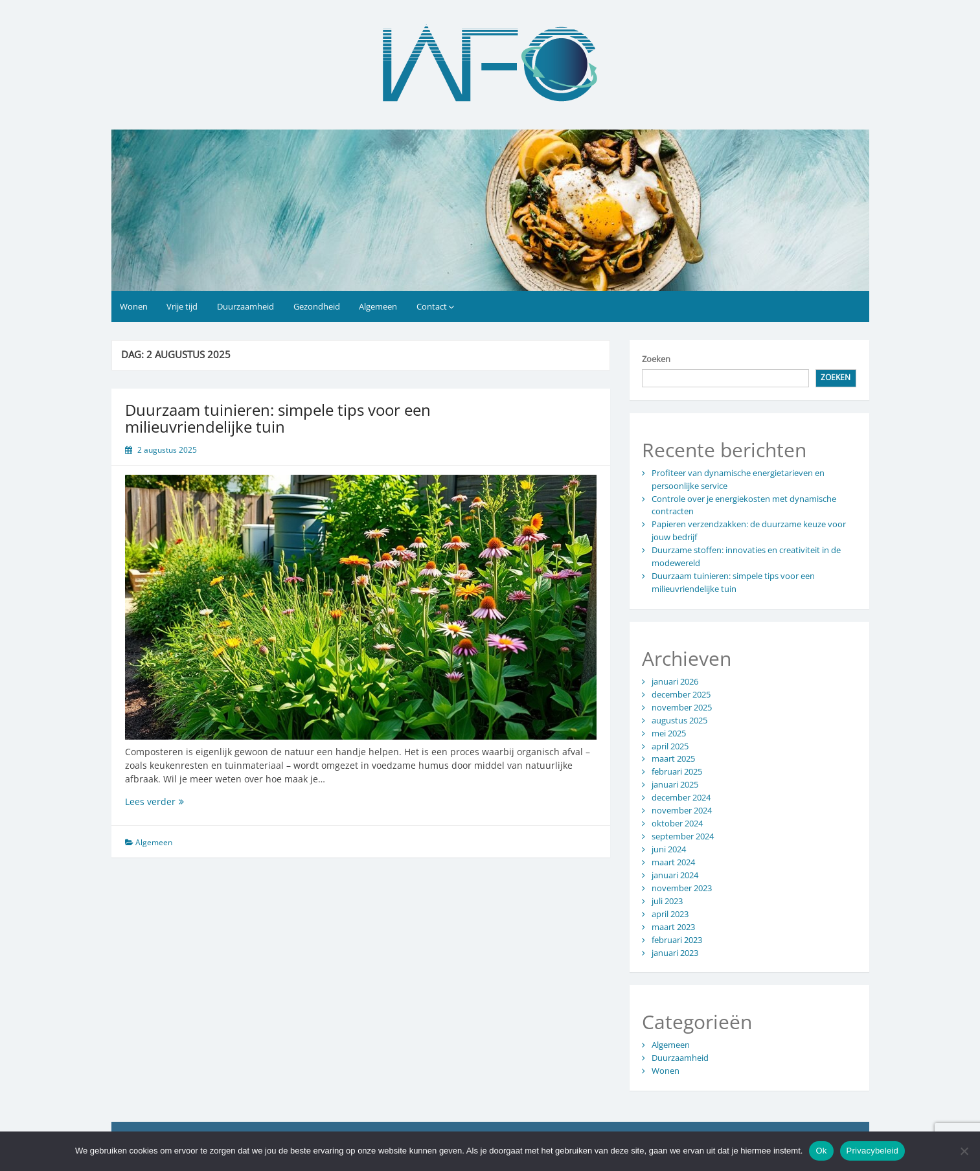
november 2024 (682, 810)
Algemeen (378, 306)
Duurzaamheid (245, 306)
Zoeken (656, 359)
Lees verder (189, 801)
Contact (431, 306)
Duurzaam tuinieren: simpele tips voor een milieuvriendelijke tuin (278, 418)
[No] (963, 1150)
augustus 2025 (679, 720)
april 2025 (670, 746)
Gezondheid (316, 306)
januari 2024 (675, 875)
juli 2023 (667, 901)
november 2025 (682, 707)
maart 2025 (673, 758)
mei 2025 (669, 733)
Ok (820, 1150)
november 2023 (682, 888)
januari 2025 (675, 784)
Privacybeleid (873, 1150)
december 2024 (681, 797)
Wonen (134, 306)
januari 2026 (675, 681)
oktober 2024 (677, 823)
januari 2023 (675, 953)
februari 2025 (677, 771)
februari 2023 (677, 940)
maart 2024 (673, 862)
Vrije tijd (182, 306)
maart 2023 (673, 927)
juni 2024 (669, 849)
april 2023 (670, 914)
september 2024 (683, 836)
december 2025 (681, 694)
